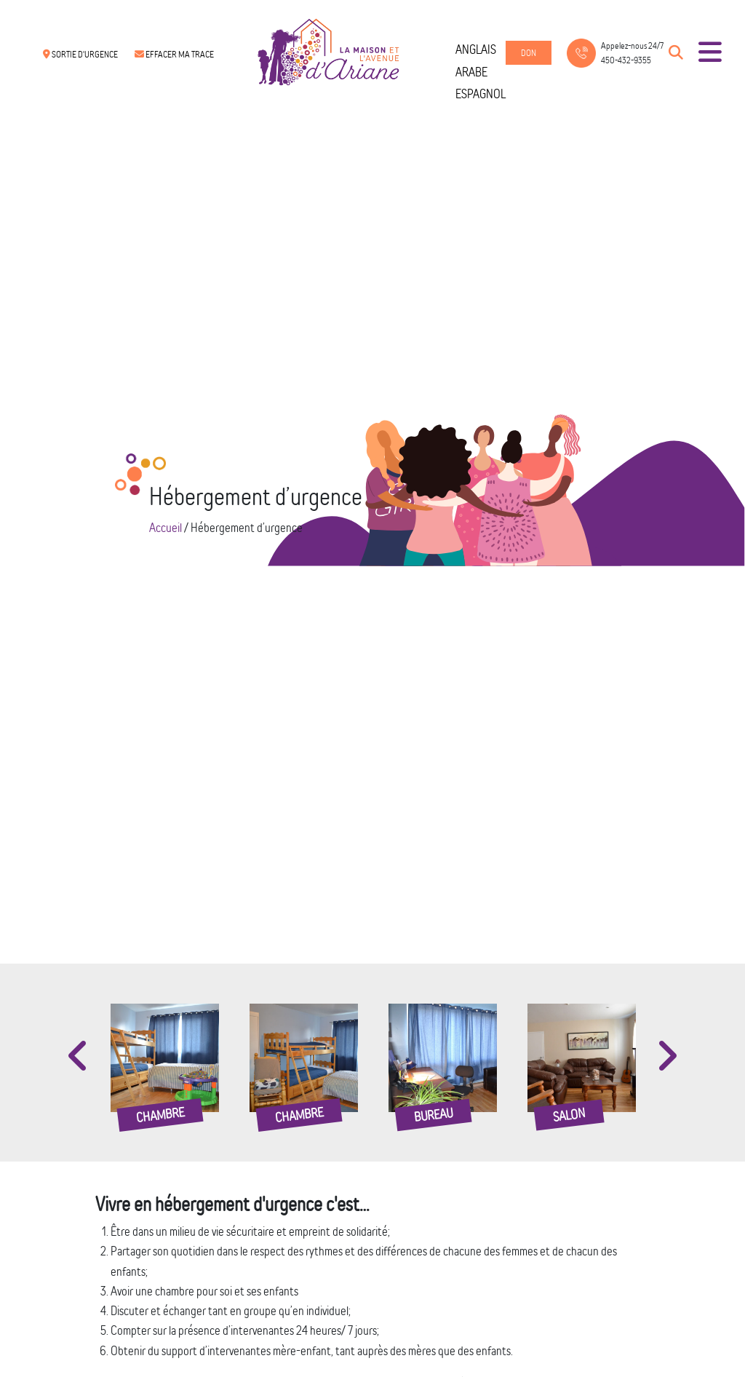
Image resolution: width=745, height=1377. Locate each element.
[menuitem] (480, 49)
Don (528, 53)
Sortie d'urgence (80, 54)
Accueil (165, 527)
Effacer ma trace (174, 54)
